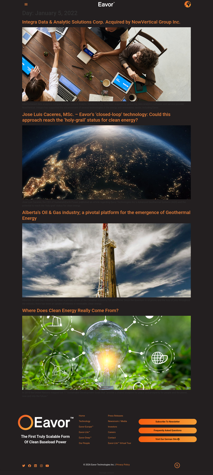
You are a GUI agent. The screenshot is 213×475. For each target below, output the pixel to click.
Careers (112, 432)
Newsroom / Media (117, 421)
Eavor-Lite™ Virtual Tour (119, 443)
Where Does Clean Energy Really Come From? (70, 310)
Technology (84, 421)
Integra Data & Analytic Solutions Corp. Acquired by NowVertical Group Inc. (101, 22)
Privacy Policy (123, 464)
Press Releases (115, 415)
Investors (112, 426)
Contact (112, 437)
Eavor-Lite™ (84, 432)
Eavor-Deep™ (85, 437)
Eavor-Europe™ (86, 426)
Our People (84, 443)
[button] (26, 4)
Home (82, 415)
